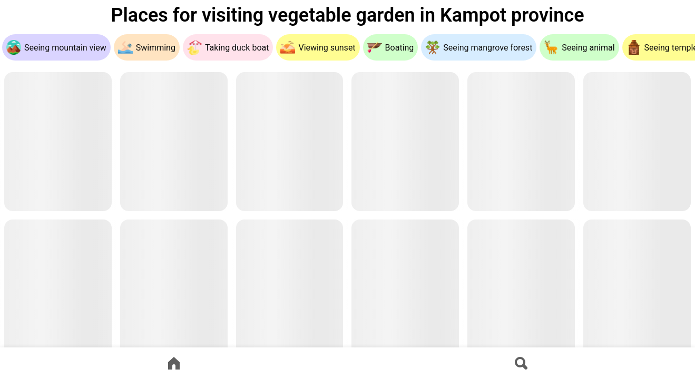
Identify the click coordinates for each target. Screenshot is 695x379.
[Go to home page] (174, 363)
